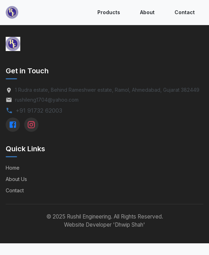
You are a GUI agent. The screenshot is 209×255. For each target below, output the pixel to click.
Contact (185, 12)
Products (108, 12)
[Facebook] (13, 125)
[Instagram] (31, 125)
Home (13, 168)
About (147, 12)
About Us (16, 179)
